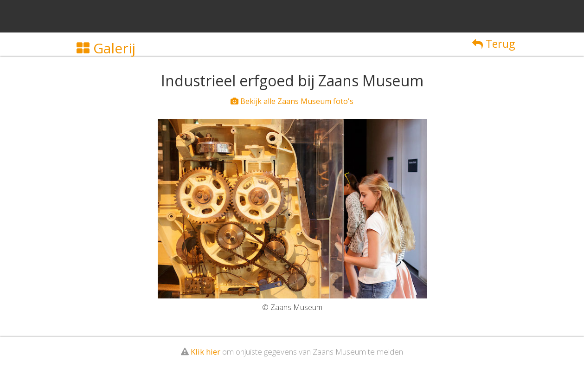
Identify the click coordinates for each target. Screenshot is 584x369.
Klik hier (205, 351)
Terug (493, 43)
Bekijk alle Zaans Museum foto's (292, 101)
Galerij (106, 48)
